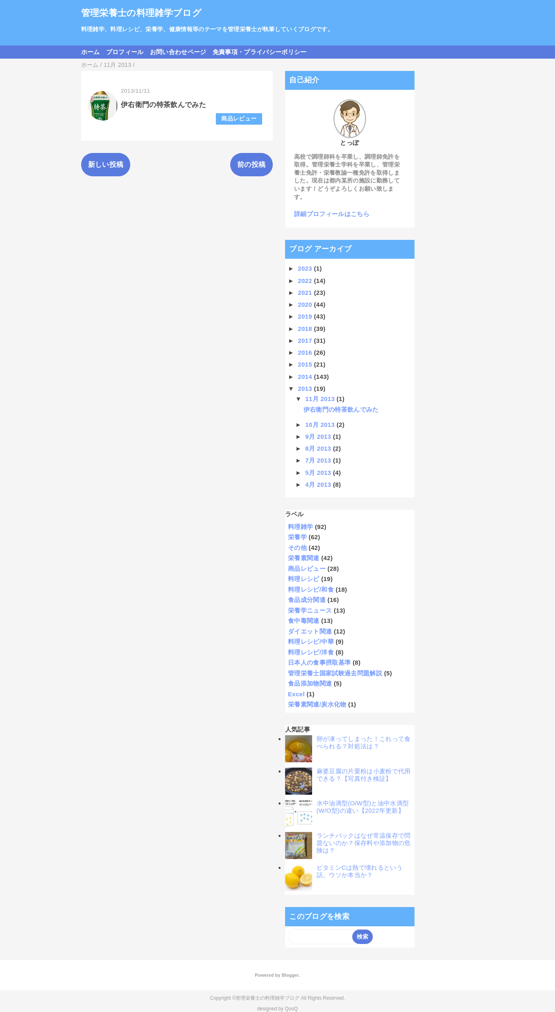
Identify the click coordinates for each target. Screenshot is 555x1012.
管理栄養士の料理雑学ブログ (141, 13)
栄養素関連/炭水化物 (317, 704)
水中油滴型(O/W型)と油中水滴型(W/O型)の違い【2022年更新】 (363, 807)
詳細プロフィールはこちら (331, 213)
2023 (306, 268)
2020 (306, 304)
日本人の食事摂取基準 (319, 662)
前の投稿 (251, 165)
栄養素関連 (303, 557)
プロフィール (125, 51)
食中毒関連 (303, 620)
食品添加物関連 (310, 683)
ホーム (90, 51)
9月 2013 (319, 436)
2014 (306, 376)
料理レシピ (303, 578)
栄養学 (297, 536)
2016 (306, 352)
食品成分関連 (307, 599)
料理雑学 (300, 526)
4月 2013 (319, 484)
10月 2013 (320, 424)
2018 (306, 328)
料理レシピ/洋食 (311, 652)
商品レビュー (238, 119)
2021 (306, 292)
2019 (306, 316)
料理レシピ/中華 (311, 641)
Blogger (290, 975)
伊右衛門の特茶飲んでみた (163, 105)
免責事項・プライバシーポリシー (260, 51)
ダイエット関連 (310, 631)
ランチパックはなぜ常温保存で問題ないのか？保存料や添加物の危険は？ (364, 843)
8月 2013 (319, 448)
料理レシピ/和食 (311, 589)
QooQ (291, 1009)
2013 (306, 388)
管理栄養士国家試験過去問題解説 (335, 673)
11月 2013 (320, 398)
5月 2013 (319, 472)
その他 (297, 547)
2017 (306, 340)
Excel (296, 694)
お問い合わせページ (178, 51)
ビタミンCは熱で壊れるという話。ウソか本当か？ (360, 871)
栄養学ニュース (310, 610)
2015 (306, 364)
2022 (306, 280)
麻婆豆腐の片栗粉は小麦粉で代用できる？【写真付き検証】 (364, 775)
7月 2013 (319, 460)
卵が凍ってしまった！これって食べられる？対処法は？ (364, 742)
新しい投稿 (106, 165)
